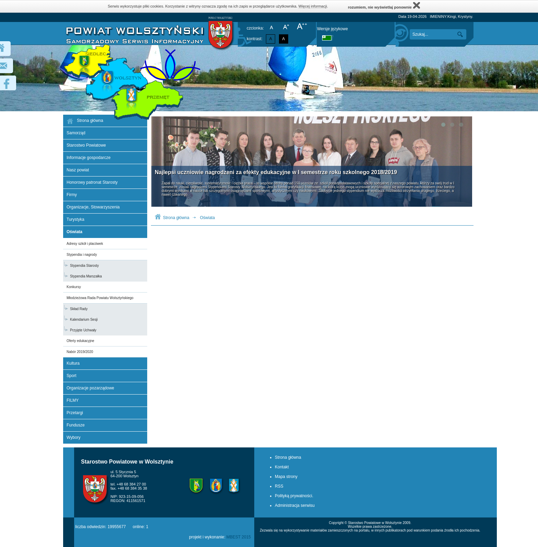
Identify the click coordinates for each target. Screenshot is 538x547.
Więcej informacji (313, 6)
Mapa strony (286, 476)
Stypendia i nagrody (82, 255)
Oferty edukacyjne (80, 341)
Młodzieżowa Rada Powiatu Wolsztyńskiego (100, 298)
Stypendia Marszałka (86, 276)
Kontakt (282, 467)
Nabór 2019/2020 (80, 352)
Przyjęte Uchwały (83, 330)
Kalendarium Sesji (84, 319)
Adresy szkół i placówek (85, 244)
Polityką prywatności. (294, 495)
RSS (279, 486)
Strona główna (176, 217)
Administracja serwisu (295, 505)
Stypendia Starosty (84, 265)
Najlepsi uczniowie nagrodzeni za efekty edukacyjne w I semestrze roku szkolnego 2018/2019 (276, 172)
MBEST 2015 (238, 537)
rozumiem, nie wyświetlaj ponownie (384, 5)
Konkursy (74, 287)
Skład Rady (78, 309)
